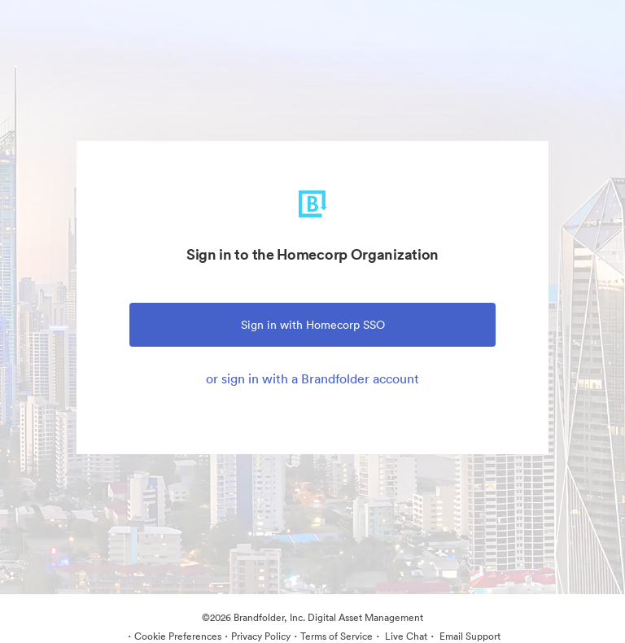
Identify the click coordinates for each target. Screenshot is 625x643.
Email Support (468, 636)
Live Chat (404, 636)
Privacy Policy (261, 636)
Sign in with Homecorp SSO (313, 324)
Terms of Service (336, 636)
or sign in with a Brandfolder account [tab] (312, 378)
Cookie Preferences (177, 636)
